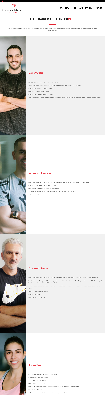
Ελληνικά (96, 1)
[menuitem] (61, 8)
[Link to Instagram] (5, 1)
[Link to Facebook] (2, 1)
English (101, 1)
